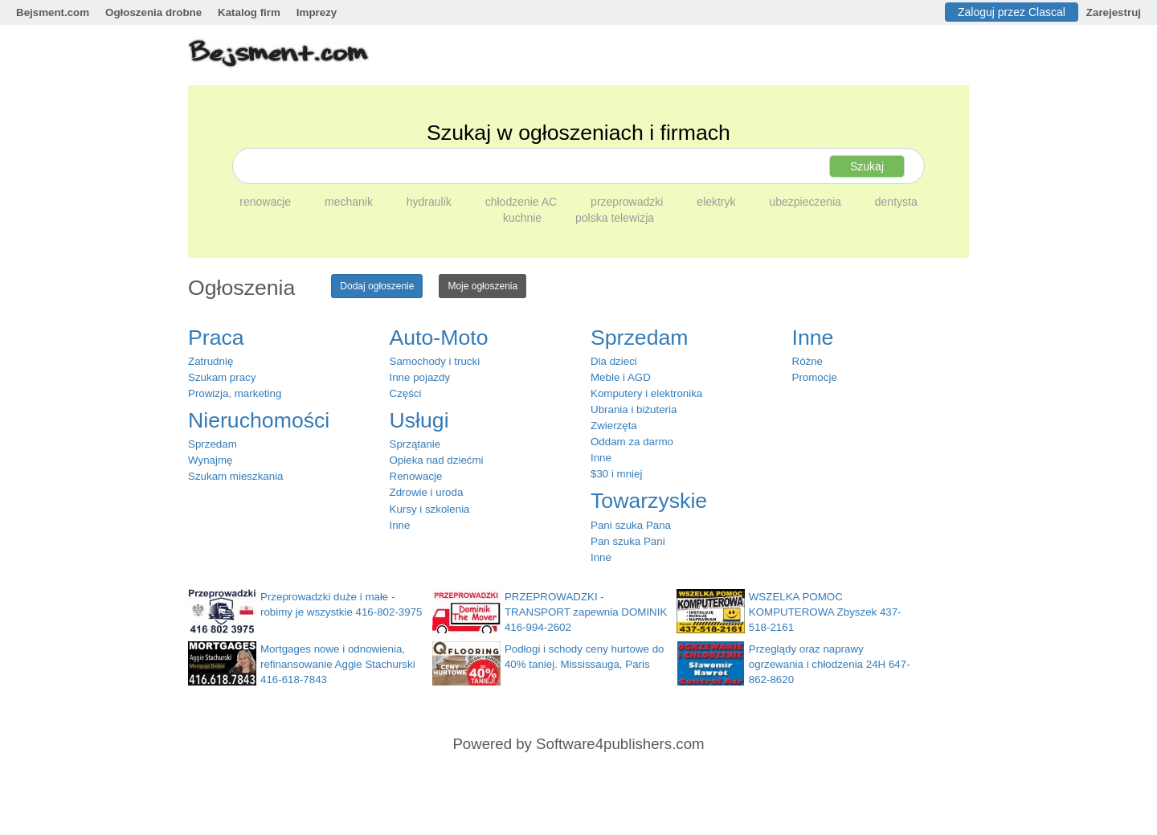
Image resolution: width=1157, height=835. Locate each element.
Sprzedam (212, 444)
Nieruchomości (258, 420)
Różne (808, 361)
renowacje (266, 201)
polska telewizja (614, 217)
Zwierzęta (614, 426)
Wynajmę (210, 460)
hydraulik (431, 201)
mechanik (350, 201)
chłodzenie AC (522, 201)
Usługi (419, 420)
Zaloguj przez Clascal (1011, 12)
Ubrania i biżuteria (634, 409)
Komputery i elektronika (646, 393)
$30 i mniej (616, 474)
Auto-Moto (439, 337)
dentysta (896, 201)
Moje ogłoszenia (482, 286)
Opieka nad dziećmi (437, 460)
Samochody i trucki (435, 361)
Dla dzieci (614, 361)
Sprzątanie (415, 444)
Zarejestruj (1113, 12)
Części (406, 393)
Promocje (814, 377)
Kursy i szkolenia (430, 509)
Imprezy (316, 12)
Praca (216, 337)
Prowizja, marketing (234, 393)
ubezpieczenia (806, 201)
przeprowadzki (628, 201)
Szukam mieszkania (236, 476)
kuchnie (524, 217)
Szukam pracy (222, 377)
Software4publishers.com (620, 743)
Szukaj (867, 166)
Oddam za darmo (632, 442)
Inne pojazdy (420, 377)
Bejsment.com (52, 12)
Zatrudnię (210, 361)
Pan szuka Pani (628, 541)
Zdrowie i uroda (427, 492)
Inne (400, 525)
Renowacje (416, 476)
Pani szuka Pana (631, 525)
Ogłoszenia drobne (153, 12)
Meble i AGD (621, 377)
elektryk (717, 201)
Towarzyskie (649, 501)
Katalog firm (249, 12)
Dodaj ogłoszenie (377, 286)
